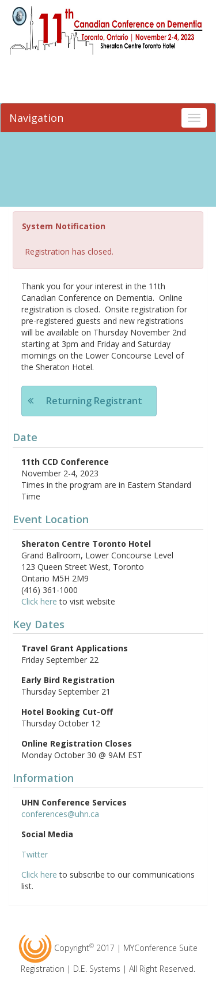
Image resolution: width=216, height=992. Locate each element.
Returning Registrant (94, 400)
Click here (39, 601)
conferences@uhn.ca (60, 813)
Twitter (34, 854)
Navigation (36, 118)
